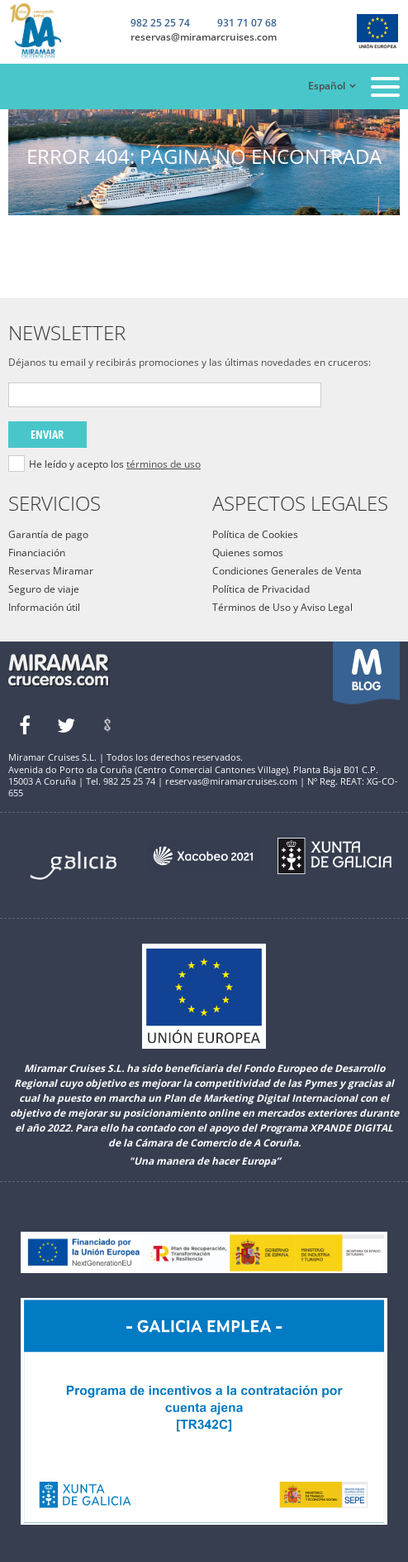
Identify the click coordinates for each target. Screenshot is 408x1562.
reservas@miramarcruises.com (203, 37)
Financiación (36, 552)
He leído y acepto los (115, 464)
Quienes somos (247, 552)
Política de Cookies (255, 534)
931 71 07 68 (247, 24)
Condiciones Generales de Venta (287, 571)
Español (326, 86)
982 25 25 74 (160, 23)
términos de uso (163, 464)
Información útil (44, 607)
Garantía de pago (48, 534)
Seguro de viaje (43, 589)
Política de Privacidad (261, 589)
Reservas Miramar (50, 571)
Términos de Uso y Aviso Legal (282, 607)
